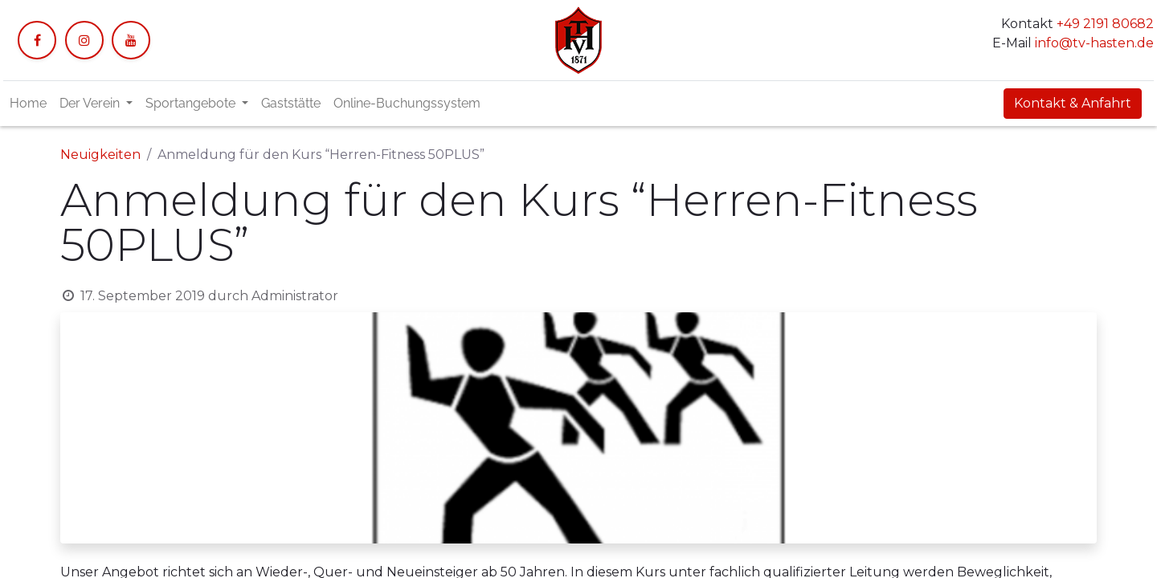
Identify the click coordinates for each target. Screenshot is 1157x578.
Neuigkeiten (100, 154)
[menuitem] (28, 104)
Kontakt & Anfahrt (1072, 103)
